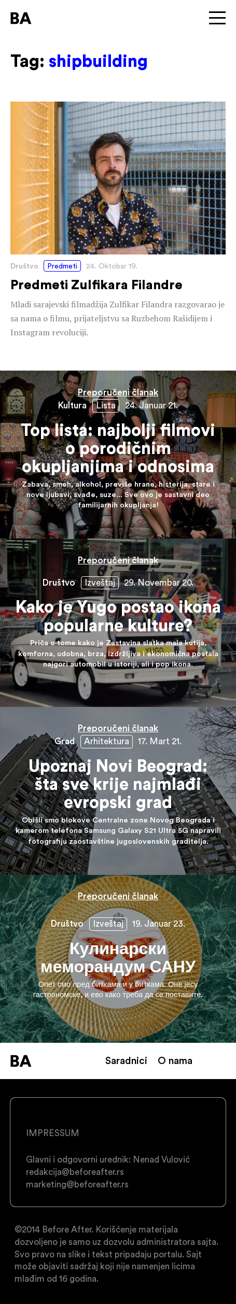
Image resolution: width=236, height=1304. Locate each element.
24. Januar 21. (151, 405)
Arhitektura (106, 741)
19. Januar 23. (158, 923)
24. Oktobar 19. (111, 266)
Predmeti (62, 266)
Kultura (72, 405)
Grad (64, 741)
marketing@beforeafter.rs (77, 1184)
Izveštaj (100, 582)
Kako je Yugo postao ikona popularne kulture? (118, 622)
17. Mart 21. (160, 741)
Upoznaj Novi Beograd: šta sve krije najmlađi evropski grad (118, 791)
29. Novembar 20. (158, 582)
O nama (175, 1060)
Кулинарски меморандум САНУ (118, 959)
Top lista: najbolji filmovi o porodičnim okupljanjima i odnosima (118, 454)
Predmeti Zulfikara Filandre (118, 221)
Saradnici (126, 1060)
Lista (106, 405)
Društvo (24, 266)
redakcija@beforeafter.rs (75, 1172)
